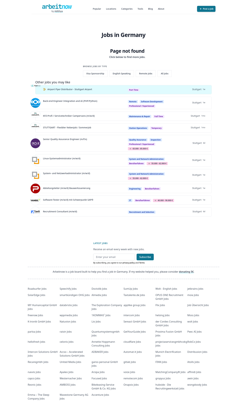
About (161, 8)
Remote (133, 101)
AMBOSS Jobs (68, 384)
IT (130, 200)
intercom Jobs (131, 315)
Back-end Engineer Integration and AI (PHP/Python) (70, 100)
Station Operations (138, 128)
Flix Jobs (160, 305)
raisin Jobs (66, 331)
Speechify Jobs (68, 288)
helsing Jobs (162, 315)
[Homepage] (57, 6)
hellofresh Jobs (36, 341)
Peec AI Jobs (194, 331)
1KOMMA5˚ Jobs (101, 315)
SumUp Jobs (130, 288)
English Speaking (122, 73)
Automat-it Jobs (132, 352)
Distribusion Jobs (197, 352)
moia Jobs (193, 295)
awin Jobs (192, 378)
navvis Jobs (34, 372)
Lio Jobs (96, 321)
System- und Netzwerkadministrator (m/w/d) (66, 173)
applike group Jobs (134, 305)
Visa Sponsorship (95, 73)
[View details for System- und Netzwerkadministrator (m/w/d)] (35, 175)
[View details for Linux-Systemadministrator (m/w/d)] (35, 160)
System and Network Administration (146, 159)
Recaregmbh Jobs (38, 362)
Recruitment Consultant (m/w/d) (60, 211)
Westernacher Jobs (71, 378)
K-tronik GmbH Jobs (39, 321)
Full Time (159, 116)
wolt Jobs (192, 321)
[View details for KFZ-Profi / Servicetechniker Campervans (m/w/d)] (35, 116)
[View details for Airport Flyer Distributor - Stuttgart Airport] (35, 90)
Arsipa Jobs (98, 372)
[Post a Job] (206, 9)
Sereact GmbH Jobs (134, 321)
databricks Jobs (69, 305)
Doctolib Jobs (99, 288)
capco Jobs (34, 378)
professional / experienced (141, 106)
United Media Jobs (70, 362)
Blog (150, 8)
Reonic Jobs (34, 384)
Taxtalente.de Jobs (134, 295)
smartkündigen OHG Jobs (75, 295)
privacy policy (129, 262)
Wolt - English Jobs (166, 288)
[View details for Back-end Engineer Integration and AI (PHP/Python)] (35, 103)
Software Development (152, 101)
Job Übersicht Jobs (198, 305)
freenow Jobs (35, 315)
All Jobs (164, 73)
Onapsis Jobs (131, 384)
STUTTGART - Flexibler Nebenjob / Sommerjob (67, 127)
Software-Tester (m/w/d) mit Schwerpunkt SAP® (68, 199)
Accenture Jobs (100, 395)
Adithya (59, 11)
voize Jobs (129, 372)
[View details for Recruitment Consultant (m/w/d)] (35, 212)
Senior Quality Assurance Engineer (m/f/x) (65, 139)
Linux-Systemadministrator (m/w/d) (61, 158)
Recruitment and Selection (141, 212)
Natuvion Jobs (68, 321)
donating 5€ (186, 271)
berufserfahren (136, 163)
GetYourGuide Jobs (134, 331)
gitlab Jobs (129, 362)
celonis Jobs (67, 341)
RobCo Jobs (194, 341)
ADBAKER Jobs (100, 352)
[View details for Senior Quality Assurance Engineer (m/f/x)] (35, 143)
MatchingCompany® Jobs (170, 372)
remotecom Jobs (133, 378)
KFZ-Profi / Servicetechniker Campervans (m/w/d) (69, 115)
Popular (97, 8)
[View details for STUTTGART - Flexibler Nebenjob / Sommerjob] (35, 128)
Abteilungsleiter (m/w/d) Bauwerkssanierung (66, 188)
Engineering (135, 188)
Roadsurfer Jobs (37, 288)
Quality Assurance (137, 139)
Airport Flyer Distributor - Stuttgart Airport (69, 89)
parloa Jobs (34, 331)
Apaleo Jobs (67, 372)
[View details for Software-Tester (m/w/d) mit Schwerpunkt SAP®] (35, 200)
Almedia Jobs (99, 295)
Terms (142, 262)
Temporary (156, 128)
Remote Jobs (145, 73)
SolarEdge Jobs (36, 295)
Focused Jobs (99, 378)
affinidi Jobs (194, 372)
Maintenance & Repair (139, 116)
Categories (127, 8)
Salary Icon (130, 148)
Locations (111, 8)
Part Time (133, 90)
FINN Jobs (161, 362)
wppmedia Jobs (69, 315)
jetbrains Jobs (195, 288)
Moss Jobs (193, 315)
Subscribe (145, 257)
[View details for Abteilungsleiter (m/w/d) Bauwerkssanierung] (35, 188)
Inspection (156, 139)
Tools (140, 8)
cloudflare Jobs (132, 341)
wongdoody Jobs (197, 384)
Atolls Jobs (193, 362)
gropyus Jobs (163, 378)
